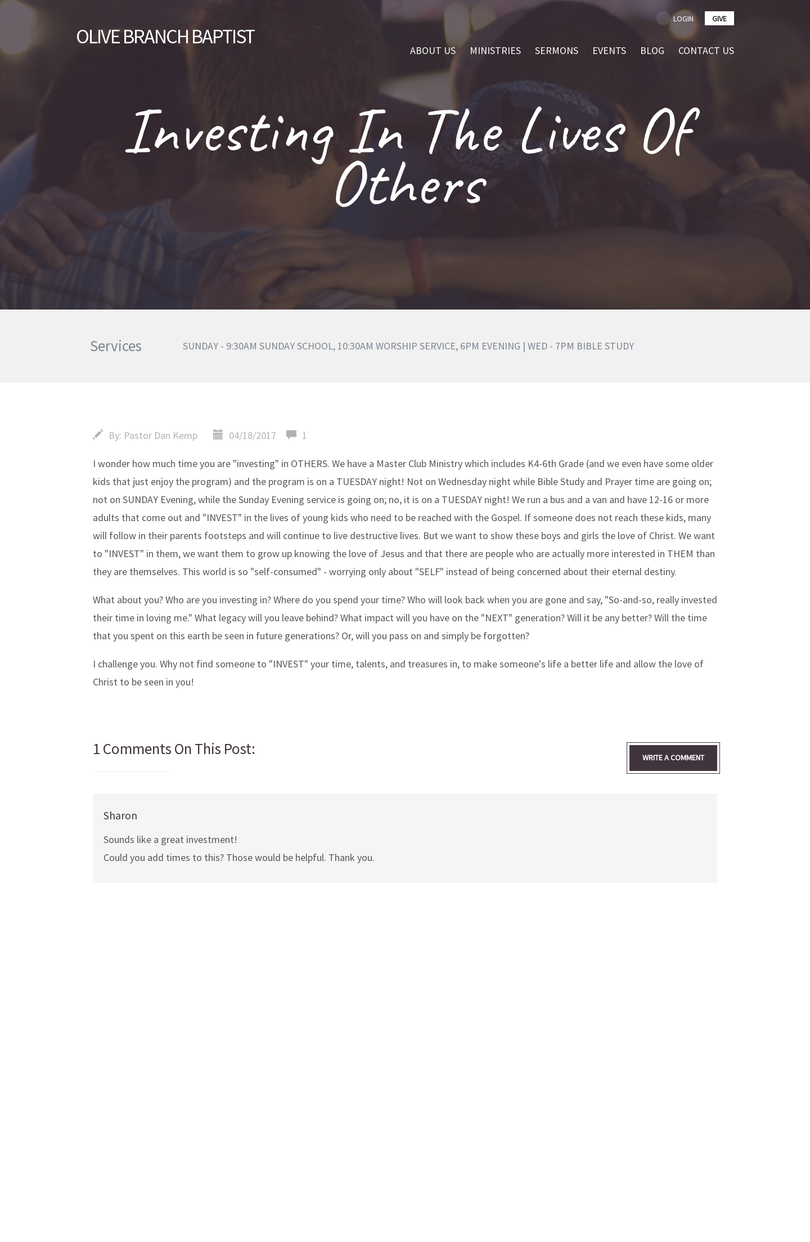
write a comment (673, 757)
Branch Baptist (165, 36)
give (719, 19)
